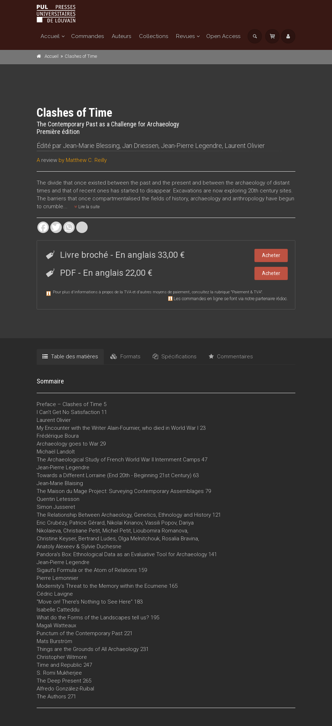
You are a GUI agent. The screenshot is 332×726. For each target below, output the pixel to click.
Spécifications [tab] (175, 356)
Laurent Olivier (245, 145)
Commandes (87, 36)
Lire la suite (87, 206)
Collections (153, 36)
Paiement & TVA (246, 292)
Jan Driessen (140, 145)
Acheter (271, 255)
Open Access (223, 36)
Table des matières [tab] (70, 356)
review (49, 160)
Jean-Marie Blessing (91, 145)
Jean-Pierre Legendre (191, 145)
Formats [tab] (125, 356)
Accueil (50, 36)
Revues (185, 36)
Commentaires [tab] (231, 356)
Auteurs (121, 36)
